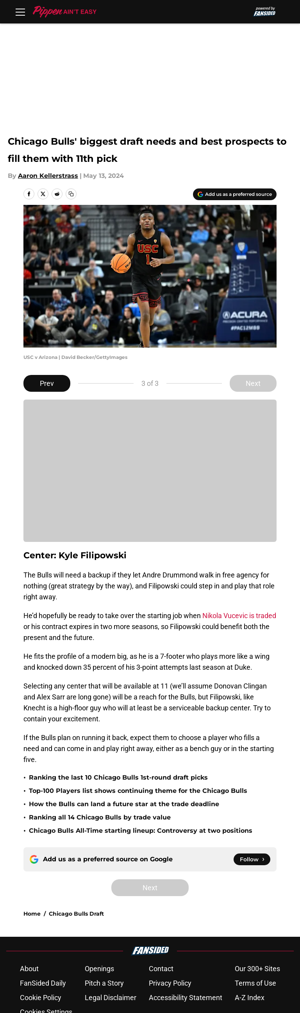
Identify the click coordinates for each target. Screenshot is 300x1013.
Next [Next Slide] (253, 383)
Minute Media (58, 966)
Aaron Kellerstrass (48, 175)
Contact (161, 902)
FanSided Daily (43, 917)
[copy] (71, 193)
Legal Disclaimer (110, 931)
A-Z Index (249, 931)
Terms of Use (255, 917)
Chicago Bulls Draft (76, 847)
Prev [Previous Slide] (47, 383)
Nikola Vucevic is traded (239, 615)
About (29, 902)
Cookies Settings (46, 945)
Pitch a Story (104, 917)
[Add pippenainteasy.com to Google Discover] (235, 194)
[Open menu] (20, 11)
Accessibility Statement (185, 931)
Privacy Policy (170, 917)
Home (32, 847)
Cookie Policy (40, 931)
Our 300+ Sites (257, 902)
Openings (99, 902)
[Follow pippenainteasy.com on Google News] (252, 793)
